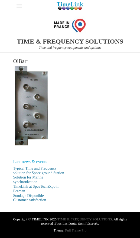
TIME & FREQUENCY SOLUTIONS (70, 41)
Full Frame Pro (76, 230)
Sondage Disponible (28, 196)
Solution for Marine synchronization (28, 179)
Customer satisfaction (29, 200)
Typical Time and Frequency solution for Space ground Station (38, 170)
